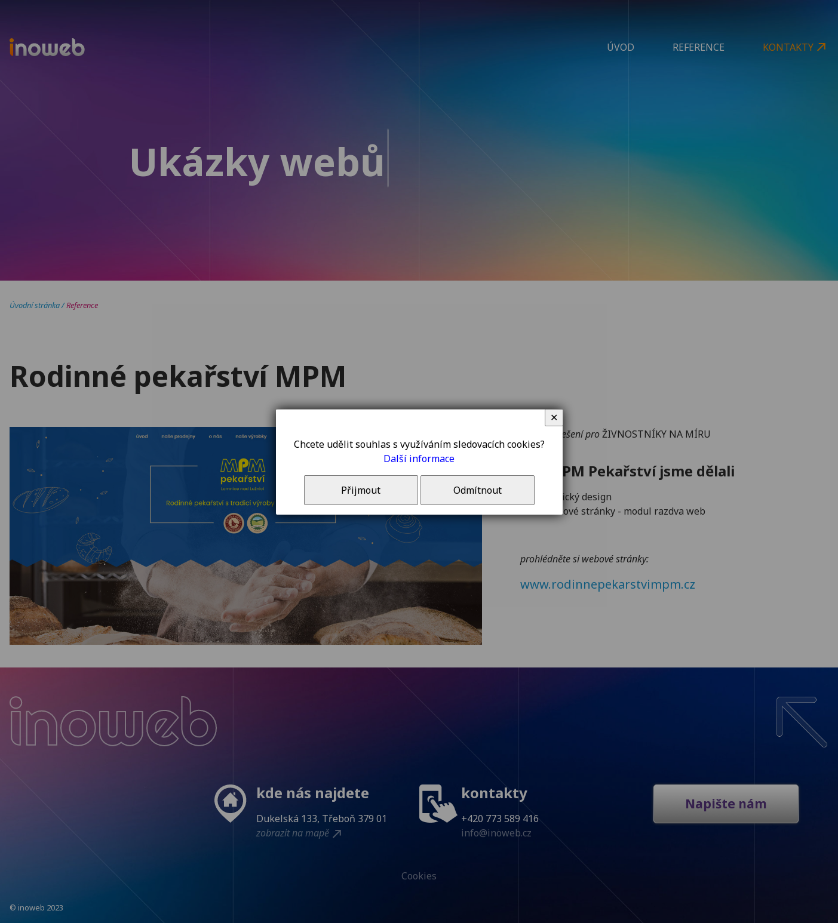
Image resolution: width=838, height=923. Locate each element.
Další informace (419, 458)
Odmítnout (477, 490)
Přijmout (360, 490)
